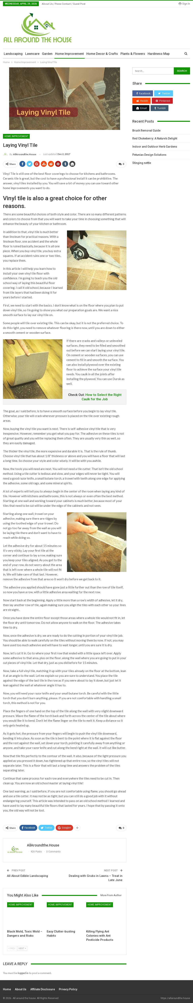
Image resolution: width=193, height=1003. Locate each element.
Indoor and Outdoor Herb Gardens (154, 146)
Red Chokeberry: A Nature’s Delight (154, 138)
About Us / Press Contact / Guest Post (63, 3)
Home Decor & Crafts (102, 54)
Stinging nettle (141, 162)
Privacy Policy (68, 987)
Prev (12, 947)
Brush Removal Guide (146, 130)
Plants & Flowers (132, 54)
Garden (47, 54)
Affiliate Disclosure (42, 987)
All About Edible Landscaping (27, 874)
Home (7, 987)
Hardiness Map (159, 54)
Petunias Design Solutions (149, 154)
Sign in (184, 3)
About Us (20, 987)
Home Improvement (69, 54)
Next (22, 947)
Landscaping (13, 54)
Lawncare (32, 54)
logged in (23, 971)
